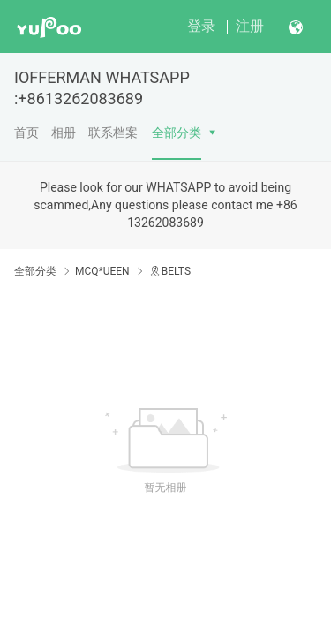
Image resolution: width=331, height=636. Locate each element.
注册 (250, 26)
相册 (63, 132)
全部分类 (176, 132)
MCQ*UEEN (102, 271)
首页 (26, 132)
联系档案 (113, 132)
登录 (201, 26)
